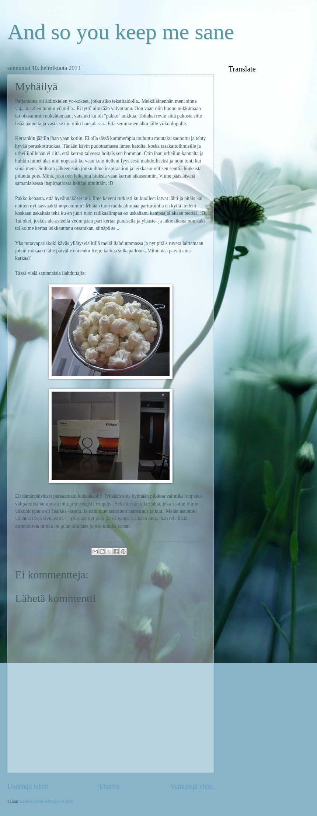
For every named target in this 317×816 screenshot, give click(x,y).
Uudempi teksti (27, 786)
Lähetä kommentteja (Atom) (47, 801)
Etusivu (109, 786)
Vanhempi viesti (192, 786)
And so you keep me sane (120, 32)
